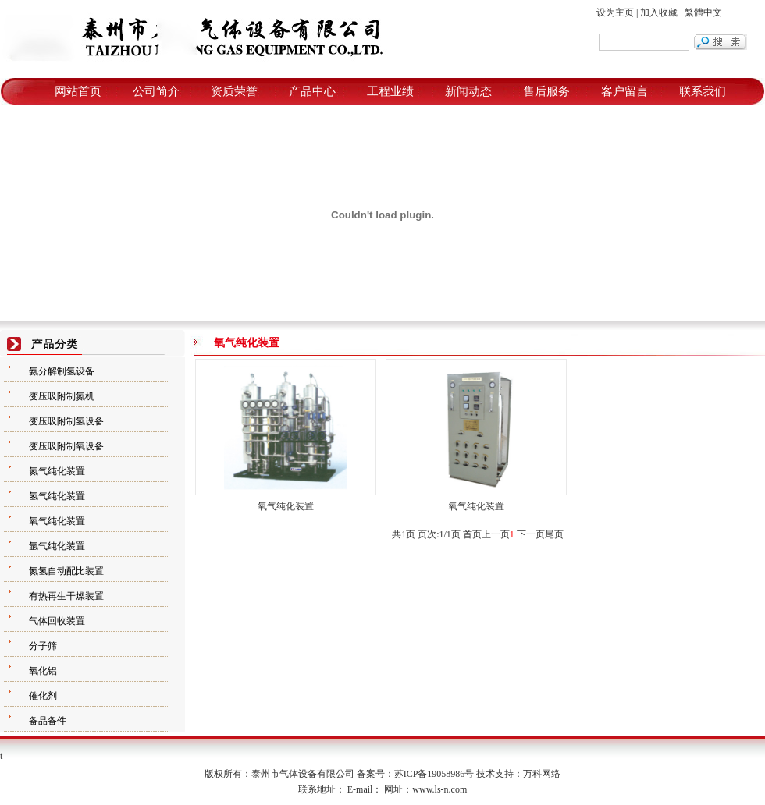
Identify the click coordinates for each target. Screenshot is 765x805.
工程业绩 (390, 91)
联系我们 (702, 91)
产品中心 (312, 91)
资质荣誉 (234, 91)
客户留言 (624, 91)
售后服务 (546, 91)
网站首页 (78, 91)
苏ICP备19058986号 (434, 773)
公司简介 (156, 91)
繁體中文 (703, 12)
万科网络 (541, 773)
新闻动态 (468, 91)
